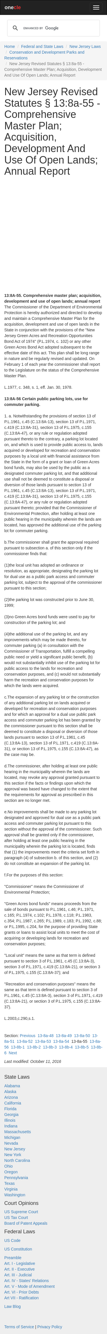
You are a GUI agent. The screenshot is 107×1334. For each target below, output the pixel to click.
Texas (9, 1183)
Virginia (10, 1189)
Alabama (12, 1086)
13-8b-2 (34, 1047)
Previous (27, 1035)
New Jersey (14, 1149)
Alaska (10, 1091)
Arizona (11, 1097)
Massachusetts (17, 1131)
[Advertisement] (53, 235)
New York (12, 1154)
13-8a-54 (61, 1041)
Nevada (11, 1143)
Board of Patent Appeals (25, 1223)
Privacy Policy (49, 1327)
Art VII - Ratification (21, 1298)
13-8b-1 (18, 1047)
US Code (12, 1240)
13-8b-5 (82, 1047)
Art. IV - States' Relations (26, 1280)
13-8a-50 (82, 1035)
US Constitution (18, 1249)
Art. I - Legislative (19, 1263)
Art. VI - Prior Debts (21, 1292)
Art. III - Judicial (18, 1275)
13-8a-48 (46, 1035)
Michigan (12, 1137)
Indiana (10, 1126)
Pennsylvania (16, 1177)
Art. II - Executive (19, 1269)
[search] (52, 28)
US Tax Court (16, 1217)
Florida (10, 1109)
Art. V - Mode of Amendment (29, 1286)
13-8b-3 (49, 1047)
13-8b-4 (66, 1047)
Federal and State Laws (42, 46)
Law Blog (12, 1306)
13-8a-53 (43, 1041)
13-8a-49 (64, 1035)
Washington (14, 1195)
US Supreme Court (21, 1211)
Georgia (11, 1114)
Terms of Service (19, 1327)
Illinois (9, 1120)
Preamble (12, 1257)
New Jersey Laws (85, 46)
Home (9, 46)
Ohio (8, 1166)
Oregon (11, 1172)
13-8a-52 (25, 1041)
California (12, 1103)
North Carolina (17, 1160)
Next (13, 1053)
